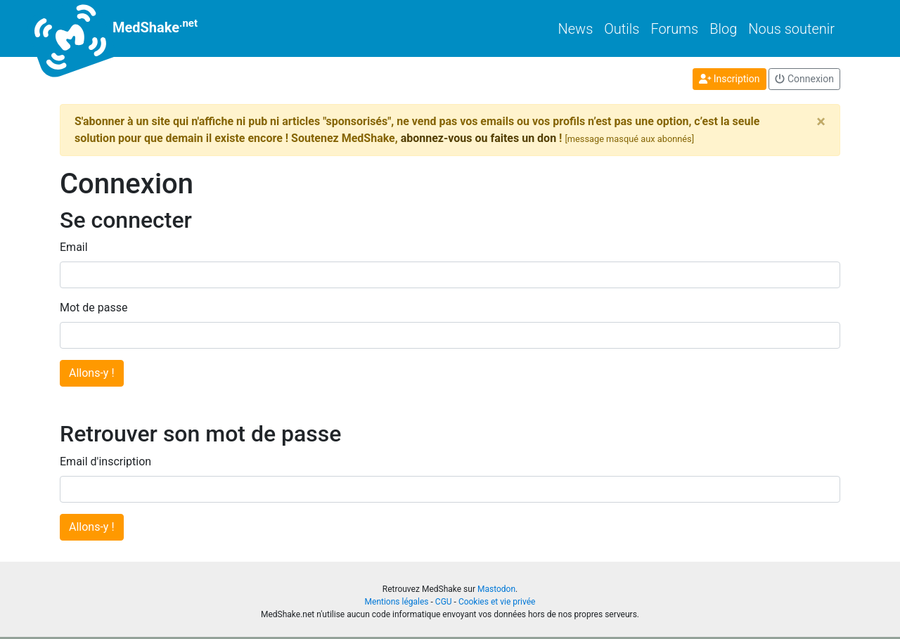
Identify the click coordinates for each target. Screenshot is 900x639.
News (575, 28)
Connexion (804, 78)
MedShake (129, 28)
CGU (443, 602)
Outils (621, 28)
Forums (674, 28)
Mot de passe (93, 307)
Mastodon (496, 589)
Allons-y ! (92, 373)
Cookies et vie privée (497, 602)
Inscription (729, 78)
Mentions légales (397, 602)
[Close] (821, 121)
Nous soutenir (791, 28)
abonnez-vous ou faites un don (478, 138)
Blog (723, 28)
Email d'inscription (105, 461)
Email (74, 247)
